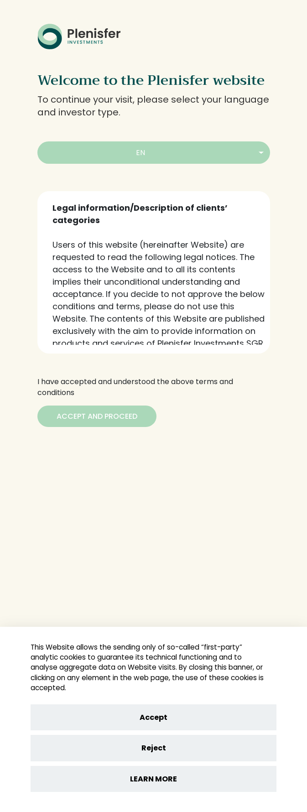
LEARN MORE (153, 779)
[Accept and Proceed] (96, 416)
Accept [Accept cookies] (153, 717)
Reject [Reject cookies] (153, 748)
